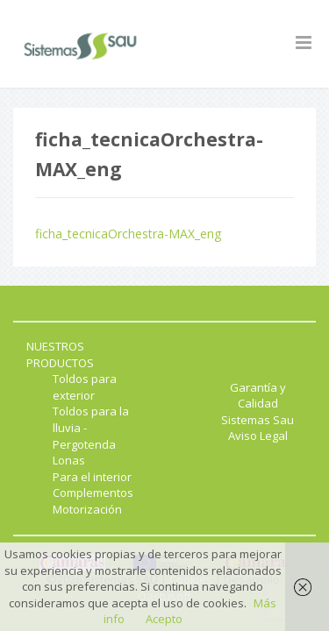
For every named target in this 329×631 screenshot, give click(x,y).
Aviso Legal (258, 435)
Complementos (93, 492)
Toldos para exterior (85, 387)
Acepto (164, 619)
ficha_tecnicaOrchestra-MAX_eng (128, 233)
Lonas (69, 460)
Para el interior (92, 477)
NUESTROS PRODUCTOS (60, 354)
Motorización (87, 509)
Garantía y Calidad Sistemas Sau (257, 403)
